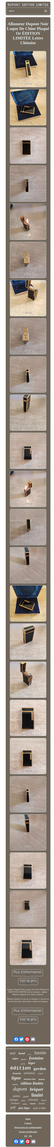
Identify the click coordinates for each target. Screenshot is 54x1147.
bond (22, 1053)
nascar (15, 1084)
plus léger (24, 1108)
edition (25, 1104)
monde (33, 1104)
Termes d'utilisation (28, 1132)
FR (30, 1136)
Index (28, 1119)
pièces (29, 1054)
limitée (40, 1052)
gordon (40, 1068)
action (23, 1100)
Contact (28, 1123)
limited (41, 1079)
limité (37, 1095)
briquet (36, 1089)
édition (20, 1068)
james (16, 1096)
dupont (20, 1089)
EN (25, 1136)
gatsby (23, 1064)
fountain (17, 1073)
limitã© (41, 1103)
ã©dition (15, 1103)
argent (40, 1073)
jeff (13, 1107)
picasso (23, 1059)
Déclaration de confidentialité (28, 1127)
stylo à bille (39, 1108)
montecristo (30, 1079)
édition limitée (32, 1083)
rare (15, 1058)
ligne (16, 1077)
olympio (14, 1099)
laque (43, 1100)
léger (31, 1063)
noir (13, 1053)
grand (26, 1096)
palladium (29, 1073)
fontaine (36, 1058)
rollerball (33, 1099)
